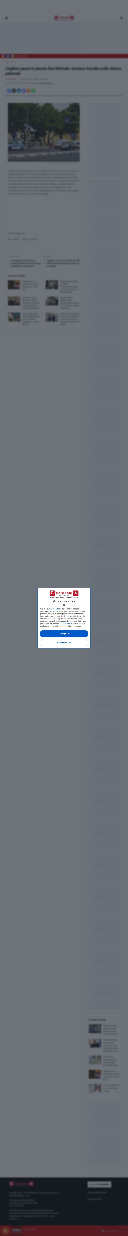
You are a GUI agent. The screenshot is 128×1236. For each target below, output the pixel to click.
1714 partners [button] (56, 609)
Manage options (64, 642)
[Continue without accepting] (64, 605)
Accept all (64, 634)
